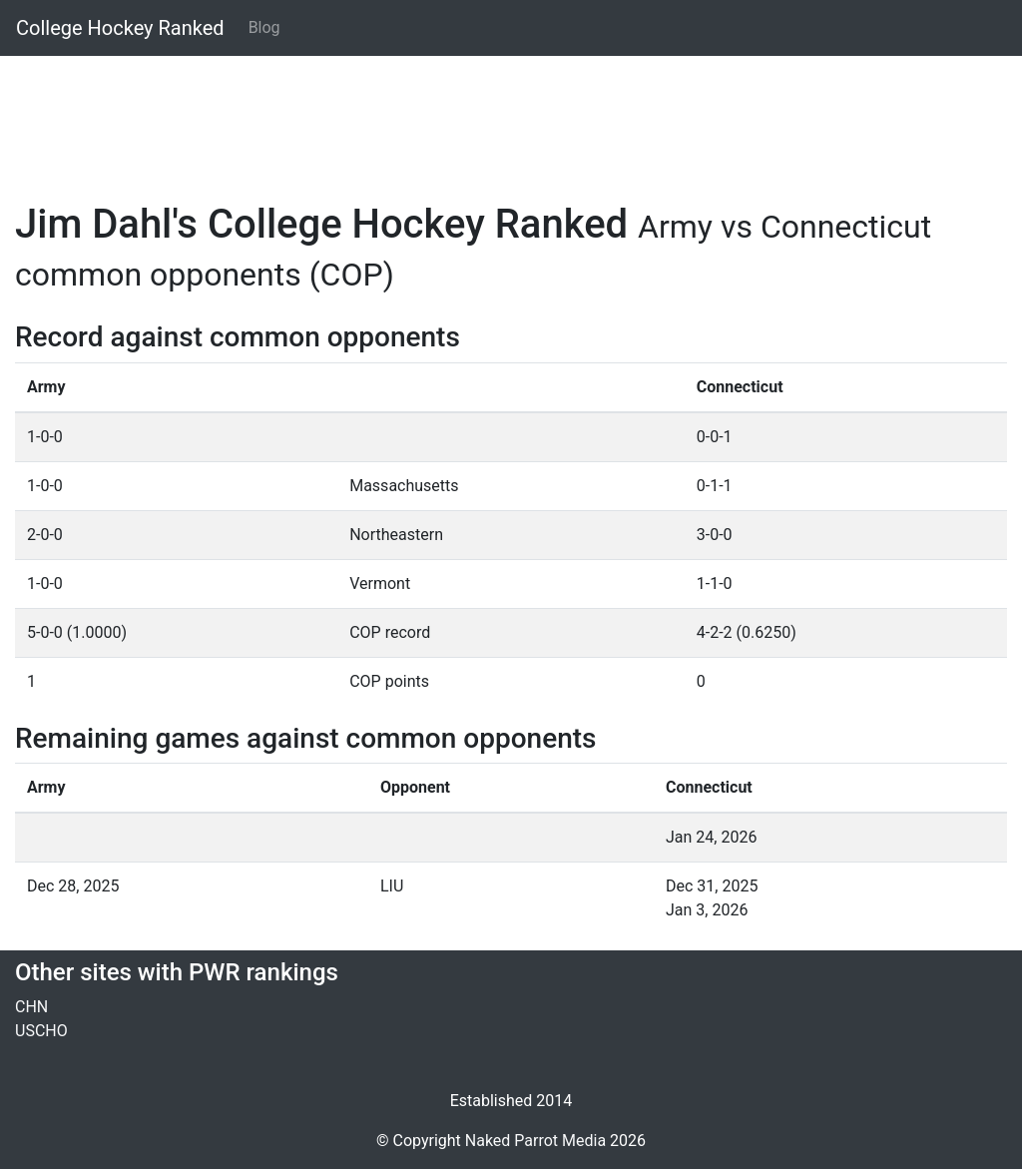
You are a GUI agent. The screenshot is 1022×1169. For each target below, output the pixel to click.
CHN (31, 1006)
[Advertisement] (511, 117)
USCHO (41, 1030)
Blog (264, 27)
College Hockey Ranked (120, 28)
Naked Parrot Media (535, 1140)
